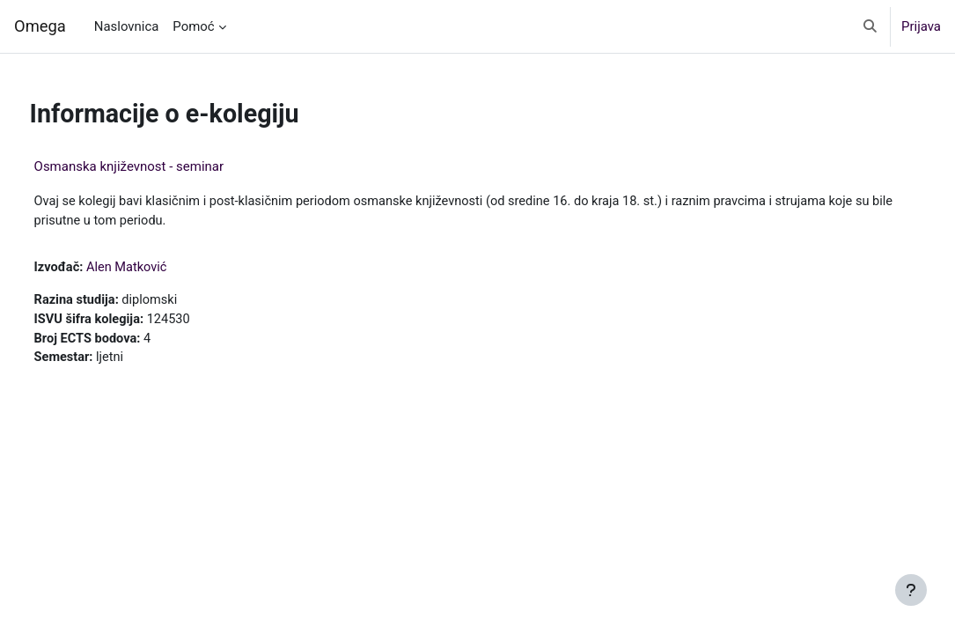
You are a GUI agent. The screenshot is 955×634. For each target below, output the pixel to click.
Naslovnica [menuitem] (126, 26)
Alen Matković (162, 268)
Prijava (921, 26)
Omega (40, 26)
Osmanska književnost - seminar (162, 166)
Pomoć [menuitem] (193, 26)
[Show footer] (911, 590)
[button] (870, 26)
